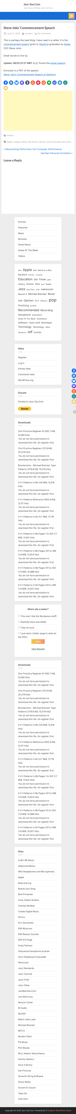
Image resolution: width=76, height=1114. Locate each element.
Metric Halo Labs (27, 1019)
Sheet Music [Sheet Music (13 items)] (37, 315)
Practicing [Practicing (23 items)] (23, 305)
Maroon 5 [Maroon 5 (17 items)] (22, 294)
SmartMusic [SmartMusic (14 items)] (42, 319)
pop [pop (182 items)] (52, 299)
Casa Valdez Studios (28, 900)
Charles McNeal (26, 905)
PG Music (23, 1042)
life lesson (33, 142)
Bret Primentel (25, 894)
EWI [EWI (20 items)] (36, 279)
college (16, 142)
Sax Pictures (24, 1070)
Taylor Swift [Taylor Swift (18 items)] (34, 322)
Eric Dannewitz (26, 922)
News (21, 233)
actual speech (57, 63)
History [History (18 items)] (21, 284)
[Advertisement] (38, 111)
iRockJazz (23, 962)
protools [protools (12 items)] (33, 306)
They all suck (27, 627)
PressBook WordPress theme (58, 1110)
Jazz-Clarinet (25, 974)
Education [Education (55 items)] (25, 279)
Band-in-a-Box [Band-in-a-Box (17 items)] (45, 270)
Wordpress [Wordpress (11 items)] (22, 332)
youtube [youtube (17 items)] (37, 332)
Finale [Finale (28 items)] (42, 279)
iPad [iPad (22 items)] (37, 284)
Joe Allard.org (25, 996)
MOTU (21, 1030)
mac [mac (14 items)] (38, 289)
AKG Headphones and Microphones (36, 871)
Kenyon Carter (25, 1002)
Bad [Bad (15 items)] (35, 270)
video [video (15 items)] (47, 327)
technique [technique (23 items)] (46, 322)
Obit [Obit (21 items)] (20, 300)
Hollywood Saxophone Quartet (33, 951)
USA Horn (23, 1099)
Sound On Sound (26, 1087)
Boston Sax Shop (27, 888)
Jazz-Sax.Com (32, 4)
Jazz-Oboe (24, 985)
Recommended (54, 142)
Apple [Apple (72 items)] (27, 270)
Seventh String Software (30, 1076)
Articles (10, 135)
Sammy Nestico (26, 1059)
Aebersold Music (26, 866)
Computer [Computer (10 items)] (39, 275)
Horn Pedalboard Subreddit (32, 957)
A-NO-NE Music (26, 860)
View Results (38, 649)
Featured (22, 227)
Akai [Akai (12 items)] (20, 270)
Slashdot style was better (33, 622)
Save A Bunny (25, 1065)
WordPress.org (25, 380)
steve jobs (66, 142)
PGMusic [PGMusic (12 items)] (43, 301)
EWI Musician (25, 928)
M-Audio (22, 1008)
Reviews (22, 239)
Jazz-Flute (23, 979)
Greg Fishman (25, 945)
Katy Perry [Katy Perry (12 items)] (31, 290)
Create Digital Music (28, 911)
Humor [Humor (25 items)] (30, 284)
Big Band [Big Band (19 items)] (22, 274)
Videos (21, 256)
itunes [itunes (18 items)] (48, 284)
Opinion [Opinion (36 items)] (28, 300)
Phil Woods (24, 1048)
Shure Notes (24, 1082)
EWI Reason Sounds (28, 934)
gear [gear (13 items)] (49, 280)
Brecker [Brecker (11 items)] (31, 275)
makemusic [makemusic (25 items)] (47, 289)
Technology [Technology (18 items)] (38, 327)
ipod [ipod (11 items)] (42, 284)
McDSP (22, 1013)
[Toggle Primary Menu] (72, 16)
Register (22, 357)
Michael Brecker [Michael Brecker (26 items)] (37, 294)
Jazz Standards (26, 968)
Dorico (21, 917)
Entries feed (24, 368)
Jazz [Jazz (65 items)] (21, 289)
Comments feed (26, 374)
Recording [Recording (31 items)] (46, 310)
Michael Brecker (26, 1025)
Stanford (43, 44)
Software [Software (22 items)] (23, 322)
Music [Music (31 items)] (51, 293)
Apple (67, 44)
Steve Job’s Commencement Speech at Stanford (30, 74)
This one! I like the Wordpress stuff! (39, 616)
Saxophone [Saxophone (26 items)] (24, 314)
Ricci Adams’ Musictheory (31, 1053)
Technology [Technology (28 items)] (25, 326)
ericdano (29, 33)
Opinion (42, 142)
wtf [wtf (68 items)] (30, 332)
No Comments (44, 33)
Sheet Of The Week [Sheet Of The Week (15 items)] (27, 319)
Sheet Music (24, 244)
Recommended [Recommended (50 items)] (28, 310)
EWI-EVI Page (25, 939)
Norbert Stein (25, 1036)
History (24, 142)
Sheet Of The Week (28, 250)
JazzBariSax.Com (27, 991)
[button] (6, 83)
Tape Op (22, 1093)
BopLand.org (24, 883)
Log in (21, 363)
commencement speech (16, 44)
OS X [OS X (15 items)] (37, 301)
